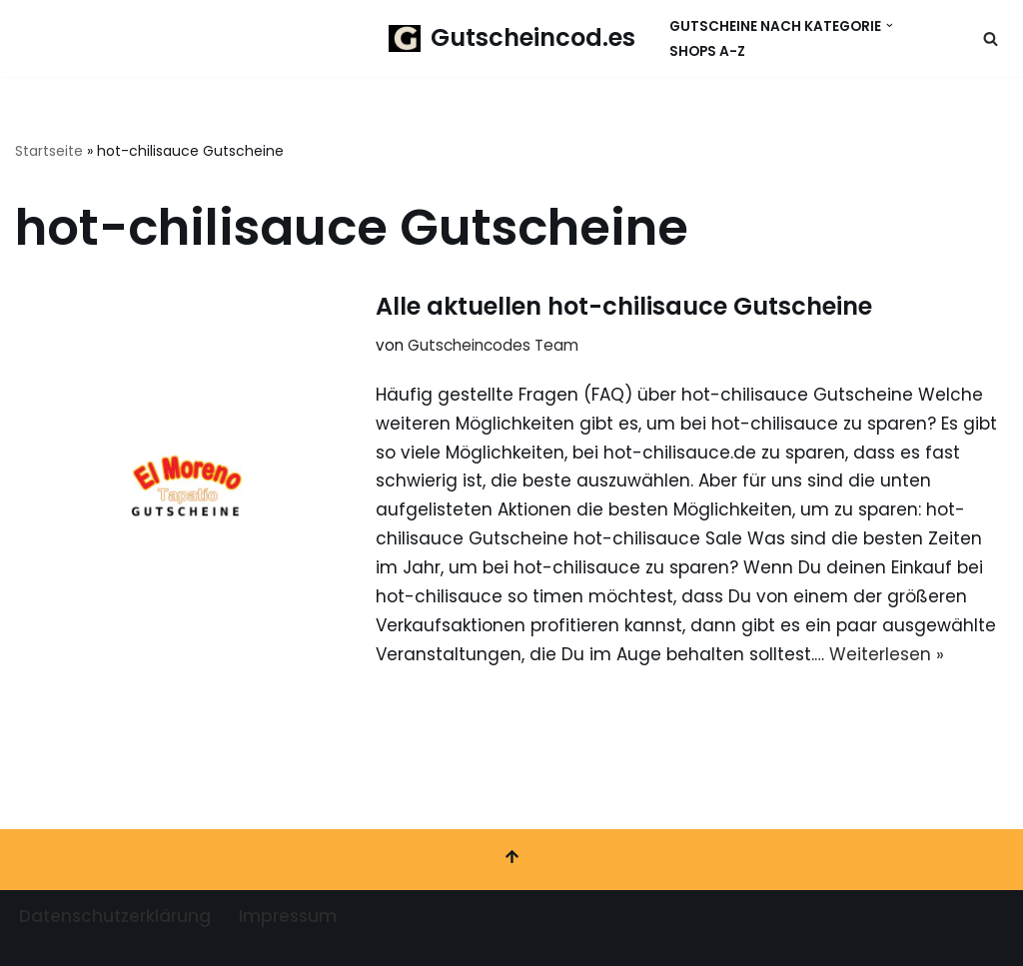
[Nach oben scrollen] (511, 859)
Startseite (49, 151)
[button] (889, 25)
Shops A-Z (707, 51)
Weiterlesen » (886, 654)
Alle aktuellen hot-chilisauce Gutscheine (624, 306)
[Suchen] (990, 38)
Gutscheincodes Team (493, 345)
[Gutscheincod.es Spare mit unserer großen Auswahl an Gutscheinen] (512, 38)
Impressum (288, 916)
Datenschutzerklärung (115, 916)
